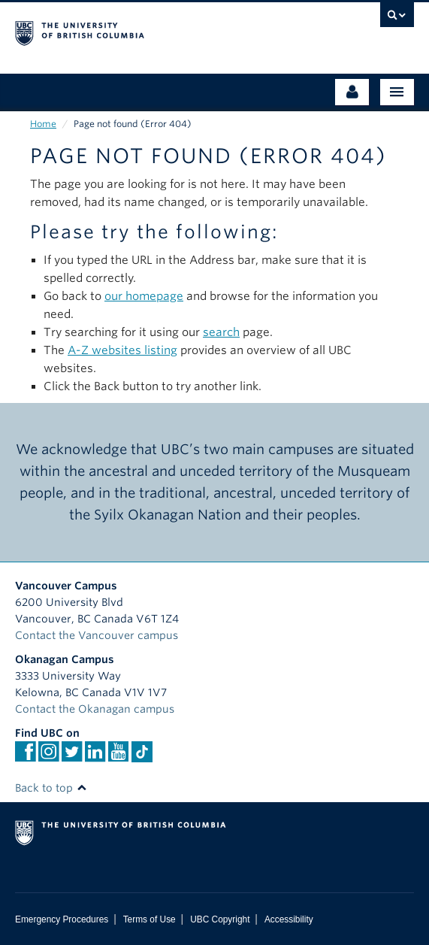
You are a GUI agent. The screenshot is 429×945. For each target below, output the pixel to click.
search (221, 332)
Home (43, 123)
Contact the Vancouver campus (96, 635)
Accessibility (288, 919)
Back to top (51, 788)
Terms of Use (149, 919)
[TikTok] (142, 751)
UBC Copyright (219, 919)
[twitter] (72, 756)
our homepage (143, 296)
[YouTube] (118, 756)
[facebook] (25, 756)
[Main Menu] (397, 92)
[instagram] (48, 756)
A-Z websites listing (122, 350)
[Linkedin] (95, 756)
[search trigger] (397, 18)
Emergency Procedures (61, 919)
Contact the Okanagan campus (94, 709)
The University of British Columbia (155, 30)
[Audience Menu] (352, 92)
